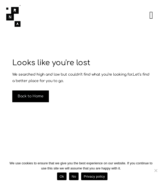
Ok (62, 176)
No (74, 176)
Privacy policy (94, 176)
